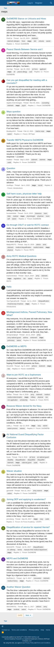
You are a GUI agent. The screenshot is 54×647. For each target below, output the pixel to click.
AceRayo (10, 185)
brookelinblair (11, 213)
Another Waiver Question (18, 587)
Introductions (17, 188)
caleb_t (9, 426)
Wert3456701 (11, 607)
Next (29, 615)
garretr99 (10, 491)
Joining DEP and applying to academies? (26, 499)
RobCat (9, 38)
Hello (9, 287)
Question (11, 168)
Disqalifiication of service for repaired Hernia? (28, 527)
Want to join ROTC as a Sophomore (24, 375)
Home (48, 630)
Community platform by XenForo (20, 637)
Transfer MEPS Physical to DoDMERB (25, 140)
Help (42, 630)
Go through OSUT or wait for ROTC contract (28, 225)
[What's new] (46, 3)
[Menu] (3, 2)
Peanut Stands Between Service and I (25, 49)
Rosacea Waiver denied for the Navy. (24, 406)
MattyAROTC (11, 244)
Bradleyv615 (11, 131)
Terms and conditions (19, 630)
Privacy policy (34, 630)
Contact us (6, 630)
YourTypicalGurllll (13, 301)
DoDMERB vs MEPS (16, 346)
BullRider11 (11, 578)
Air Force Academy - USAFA (31, 522)
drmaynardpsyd (12, 335)
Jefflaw (9, 394)
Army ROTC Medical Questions (21, 256)
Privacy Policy (29, 643)
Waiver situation (14, 471)
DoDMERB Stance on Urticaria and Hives (26, 18)
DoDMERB (25, 44)
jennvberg (10, 519)
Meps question (14, 111)
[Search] (51, 3)
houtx (9, 457)
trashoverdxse (12, 276)
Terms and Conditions (43, 643)
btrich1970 (10, 547)
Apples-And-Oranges (14, 103)
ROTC (32, 250)
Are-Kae (10, 69)
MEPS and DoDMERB (17, 558)
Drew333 (10, 366)
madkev (9, 160)
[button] (2, 626)
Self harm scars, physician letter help (24, 193)
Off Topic (31, 134)
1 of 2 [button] (20, 615)
